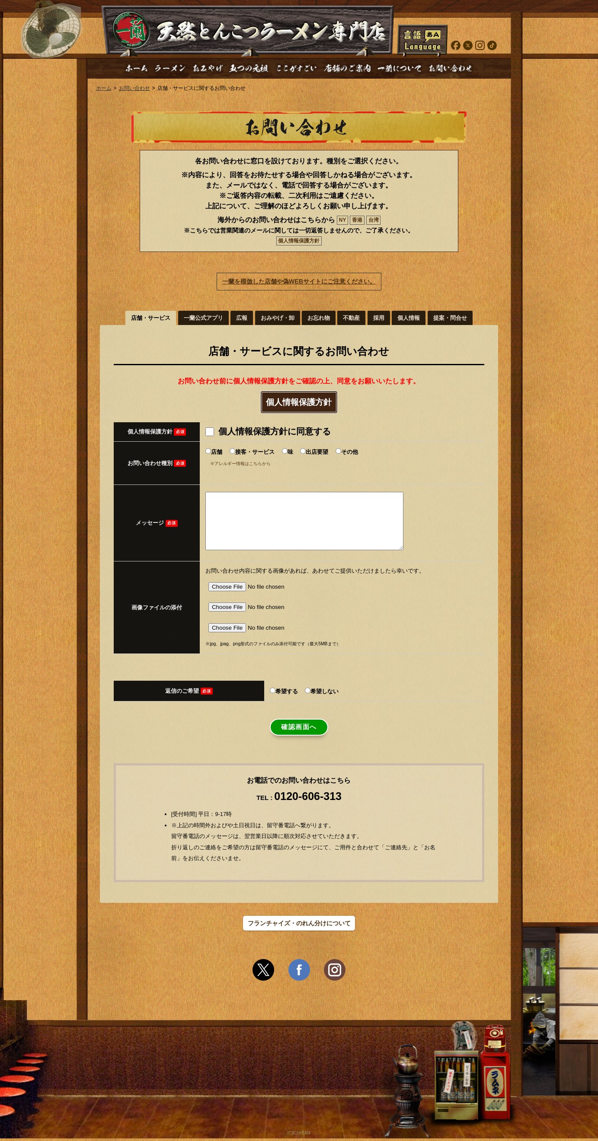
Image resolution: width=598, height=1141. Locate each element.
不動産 (351, 318)
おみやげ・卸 (277, 318)
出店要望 (317, 452)
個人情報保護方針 (299, 241)
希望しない (324, 694)
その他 (349, 452)
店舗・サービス (150, 318)
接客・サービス (255, 452)
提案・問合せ (450, 318)
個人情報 (408, 318)
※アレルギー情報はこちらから (240, 463)
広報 (241, 318)
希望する (286, 694)
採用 (378, 318)
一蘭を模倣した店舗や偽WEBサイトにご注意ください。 (299, 281)
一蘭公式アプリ (203, 318)
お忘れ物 (318, 318)
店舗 (216, 452)
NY (342, 220)
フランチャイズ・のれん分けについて (299, 925)
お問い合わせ (134, 88)
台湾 (373, 220)
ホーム (104, 88)
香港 (357, 220)
